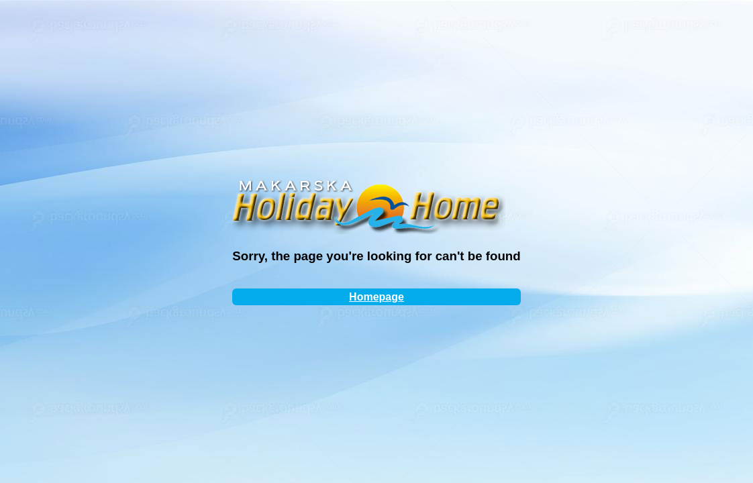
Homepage (376, 297)
